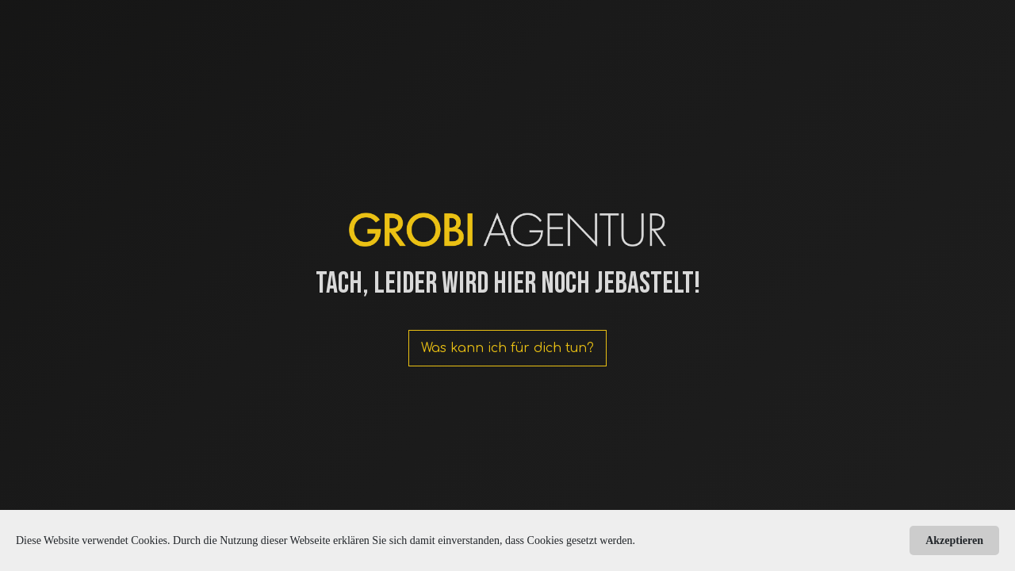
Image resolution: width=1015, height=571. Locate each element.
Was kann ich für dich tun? (507, 348)
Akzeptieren (954, 540)
